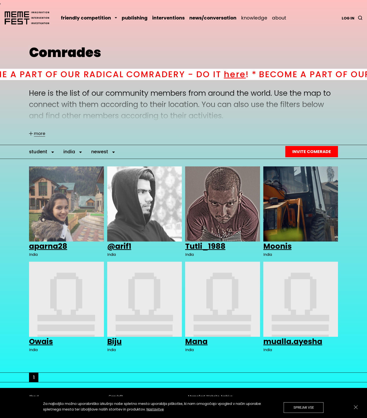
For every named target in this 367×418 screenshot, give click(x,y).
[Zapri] (355, 407)
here (244, 74)
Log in (348, 18)
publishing (134, 18)
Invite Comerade (311, 151)
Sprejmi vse (304, 407)
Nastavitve (155, 409)
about (279, 18)
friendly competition (89, 18)
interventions (168, 18)
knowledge (254, 18)
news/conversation (212, 18)
